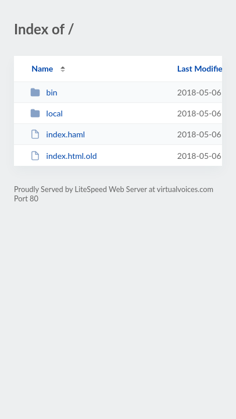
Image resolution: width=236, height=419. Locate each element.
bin (44, 92)
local (46, 113)
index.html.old (63, 156)
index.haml (57, 134)
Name (42, 68)
